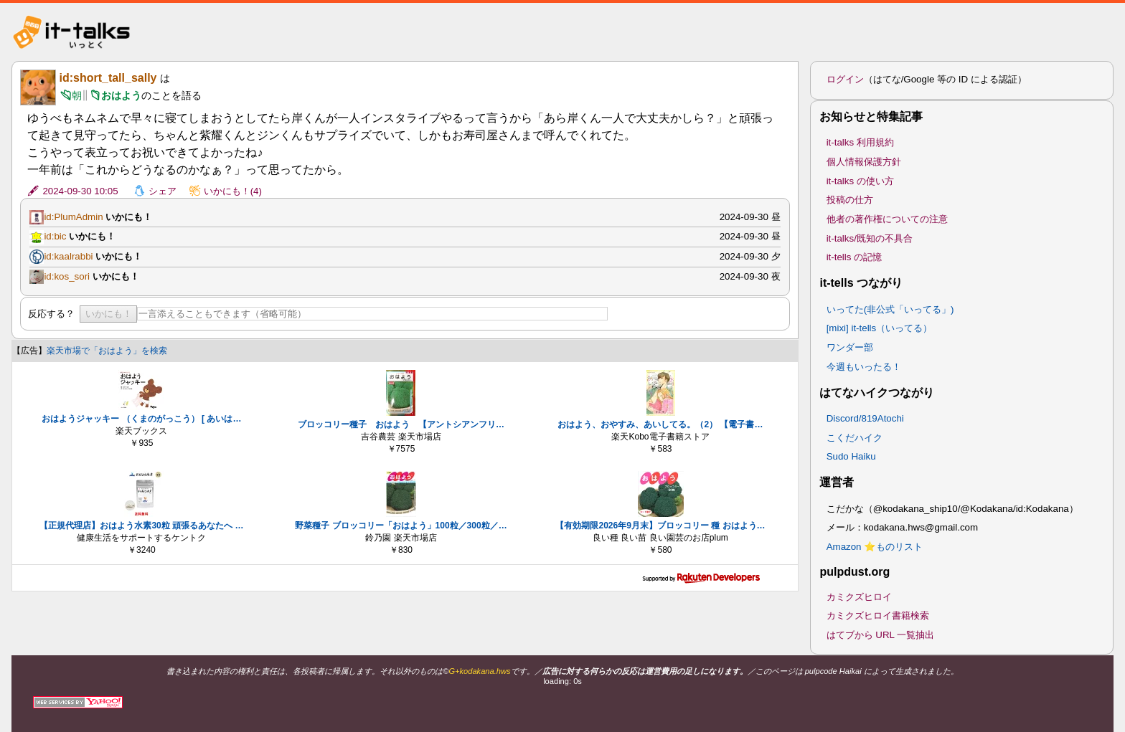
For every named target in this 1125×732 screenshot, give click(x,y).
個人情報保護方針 (864, 161)
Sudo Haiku (851, 456)
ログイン (845, 79)
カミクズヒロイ (859, 596)
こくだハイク (854, 437)
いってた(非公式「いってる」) (890, 309)
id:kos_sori (67, 276)
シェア (162, 191)
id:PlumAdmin (73, 216)
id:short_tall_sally (107, 78)
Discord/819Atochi (865, 418)
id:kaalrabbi (68, 256)
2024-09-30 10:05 (80, 191)
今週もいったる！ (864, 366)
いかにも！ (108, 313)
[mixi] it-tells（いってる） (880, 328)
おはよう (121, 95)
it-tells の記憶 (854, 257)
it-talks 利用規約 (860, 142)
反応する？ (51, 313)
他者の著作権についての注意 (887, 219)
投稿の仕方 (850, 199)
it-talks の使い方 (860, 181)
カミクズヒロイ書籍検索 (878, 615)
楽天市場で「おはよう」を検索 (107, 351)
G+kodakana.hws (479, 671)
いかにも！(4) (233, 191)
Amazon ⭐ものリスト (875, 546)
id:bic (55, 236)
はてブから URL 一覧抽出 (881, 634)
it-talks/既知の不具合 (870, 238)
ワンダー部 (850, 347)
